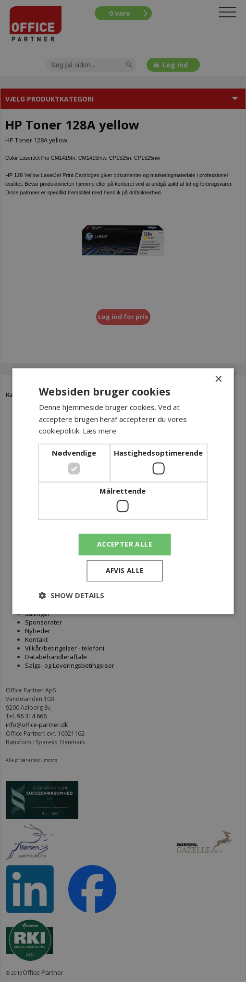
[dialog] (123, 491)
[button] (71, 595)
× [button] (217, 379)
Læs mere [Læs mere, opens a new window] (99, 431)
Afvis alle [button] (125, 570)
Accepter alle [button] (124, 543)
